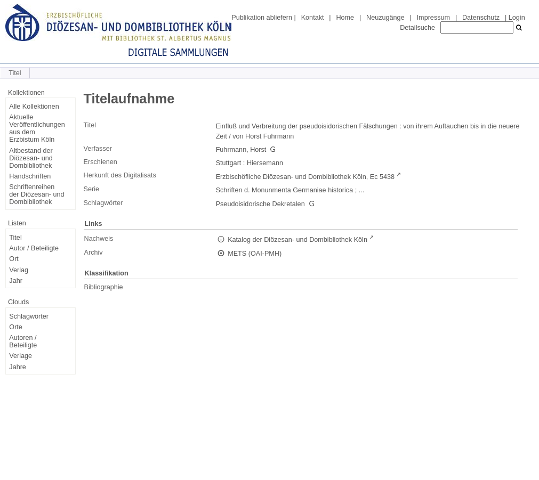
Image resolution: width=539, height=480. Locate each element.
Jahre (17, 367)
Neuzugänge (385, 17)
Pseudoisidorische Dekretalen (260, 204)
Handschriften (30, 176)
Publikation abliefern (261, 17)
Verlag (18, 270)
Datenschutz (481, 17)
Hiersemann (265, 163)
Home (345, 17)
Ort (14, 259)
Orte (15, 327)
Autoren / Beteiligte (23, 341)
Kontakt (312, 17)
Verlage (20, 356)
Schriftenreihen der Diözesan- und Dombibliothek (36, 194)
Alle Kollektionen (34, 106)
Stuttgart (229, 163)
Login (517, 17)
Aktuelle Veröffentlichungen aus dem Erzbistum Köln (37, 128)
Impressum (433, 17)
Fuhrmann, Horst (241, 149)
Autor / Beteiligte (34, 248)
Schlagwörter (29, 316)
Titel (15, 237)
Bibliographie (103, 287)
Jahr (15, 280)
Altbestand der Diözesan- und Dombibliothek (30, 158)
